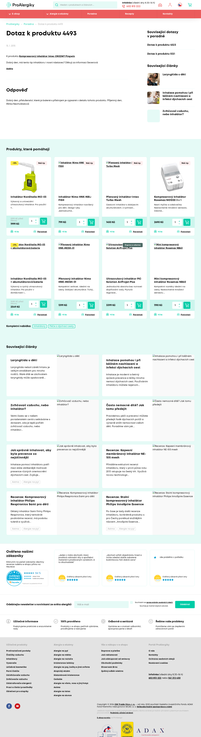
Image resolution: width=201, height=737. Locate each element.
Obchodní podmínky (111, 663)
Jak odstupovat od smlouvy (115, 659)
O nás (152, 651)
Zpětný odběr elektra (112, 671)
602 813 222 (133, 6)
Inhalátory (39, 326)
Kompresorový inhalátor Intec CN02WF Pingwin (47, 56)
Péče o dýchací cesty (62, 326)
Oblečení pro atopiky (17, 691)
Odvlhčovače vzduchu (18, 675)
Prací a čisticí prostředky (19, 687)
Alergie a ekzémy (59, 14)
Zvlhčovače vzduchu (17, 679)
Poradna (92, 14)
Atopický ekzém (62, 671)
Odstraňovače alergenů (18, 683)
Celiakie (58, 679)
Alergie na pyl (61, 651)
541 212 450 (174, 678)
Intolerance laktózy (64, 663)
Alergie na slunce (63, 695)
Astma (57, 687)
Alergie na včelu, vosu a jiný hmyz (71, 683)
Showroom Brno (109, 667)
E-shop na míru (103, 718)
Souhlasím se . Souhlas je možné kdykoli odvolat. (154, 604)
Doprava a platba (110, 651)
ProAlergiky (13, 24)
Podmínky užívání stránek (121, 713)
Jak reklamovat (109, 655)
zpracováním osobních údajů (159, 602)
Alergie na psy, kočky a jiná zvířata (72, 667)
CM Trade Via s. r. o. (125, 704)
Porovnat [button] (42, 232)
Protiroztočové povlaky (18, 651)
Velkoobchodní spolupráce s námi (154, 707)
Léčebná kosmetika (16, 667)
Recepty (129, 14)
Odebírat (185, 605)
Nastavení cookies (158, 663)
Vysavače (11, 663)
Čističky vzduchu (15, 655)
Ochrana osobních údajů (162, 659)
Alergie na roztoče (63, 659)
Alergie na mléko (62, 655)
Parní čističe (12, 671)
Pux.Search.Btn (56, 5)
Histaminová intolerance (67, 675)
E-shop (16, 14)
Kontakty (168, 14)
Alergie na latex (62, 691)
